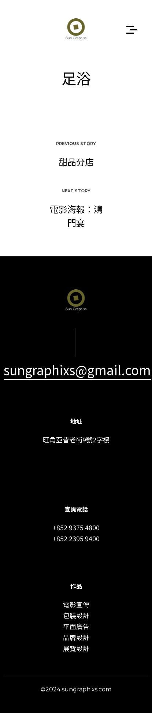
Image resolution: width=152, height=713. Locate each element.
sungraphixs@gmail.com (77, 369)
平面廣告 (76, 626)
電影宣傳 (76, 604)
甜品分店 (76, 161)
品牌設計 (76, 637)
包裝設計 (76, 615)
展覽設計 (76, 648)
